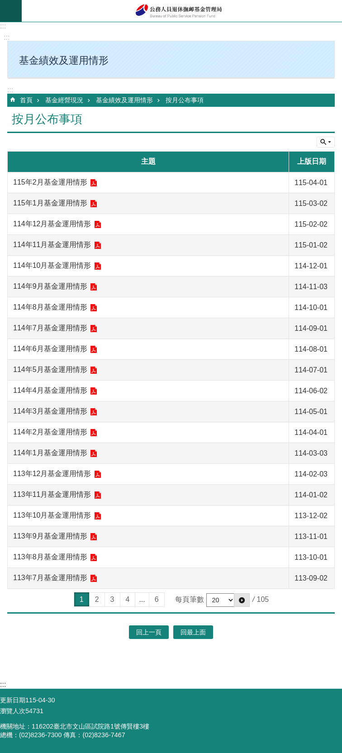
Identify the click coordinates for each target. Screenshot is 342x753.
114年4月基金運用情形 (50, 390)
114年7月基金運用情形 (50, 328)
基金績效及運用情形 (124, 100)
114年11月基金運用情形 (52, 244)
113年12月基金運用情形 (52, 473)
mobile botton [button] (11, 11)
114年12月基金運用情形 (52, 224)
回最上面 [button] (193, 632)
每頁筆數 (189, 599)
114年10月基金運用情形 (52, 265)
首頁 (26, 100)
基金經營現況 (64, 100)
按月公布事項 (185, 100)
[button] (242, 600)
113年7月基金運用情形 (50, 577)
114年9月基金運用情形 (50, 286)
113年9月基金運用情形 (50, 536)
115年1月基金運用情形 (50, 203)
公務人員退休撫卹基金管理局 (182, 11)
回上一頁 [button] (149, 632)
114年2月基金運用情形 (50, 432)
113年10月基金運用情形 (52, 515)
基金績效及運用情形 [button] (64, 60)
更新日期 (12, 700)
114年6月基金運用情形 (50, 349)
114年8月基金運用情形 (50, 307)
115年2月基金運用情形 (50, 182)
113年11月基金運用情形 (52, 494)
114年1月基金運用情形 (50, 453)
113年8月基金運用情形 (50, 557)
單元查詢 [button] (326, 142)
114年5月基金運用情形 (50, 369)
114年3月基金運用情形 (50, 411)
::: (3, 26)
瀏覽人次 (12, 711)
